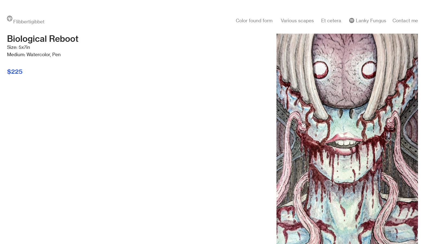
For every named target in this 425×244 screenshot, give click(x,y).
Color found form (254, 20)
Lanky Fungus (370, 20)
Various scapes (297, 20)
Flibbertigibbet (25, 21)
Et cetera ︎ (338, 20)
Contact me (405, 20)
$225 (14, 71)
